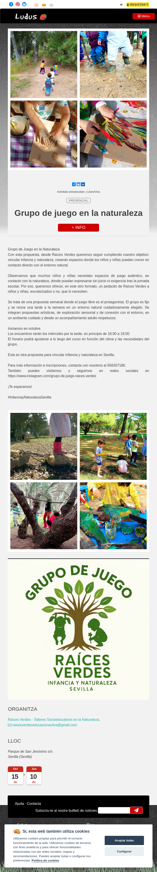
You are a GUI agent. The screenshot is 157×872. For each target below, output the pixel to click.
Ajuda (19, 804)
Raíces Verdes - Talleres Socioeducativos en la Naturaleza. (54, 720)
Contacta (34, 804)
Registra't (138, 4)
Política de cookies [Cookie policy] (45, 860)
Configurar (124, 851)
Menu (144, 16)
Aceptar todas (124, 840)
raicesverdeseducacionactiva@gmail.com (42, 725)
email (104, 810)
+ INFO (78, 227)
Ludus (26, 16)
